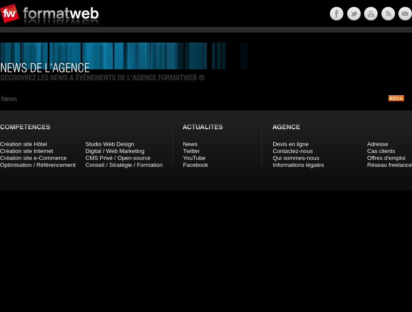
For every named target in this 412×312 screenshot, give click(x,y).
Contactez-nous (293, 151)
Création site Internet (26, 151)
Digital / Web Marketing (114, 151)
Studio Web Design (109, 144)
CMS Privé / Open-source (117, 158)
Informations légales (298, 165)
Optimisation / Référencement (37, 165)
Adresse (377, 144)
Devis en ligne (291, 144)
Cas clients (381, 151)
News (190, 144)
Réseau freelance (389, 165)
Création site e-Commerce (33, 158)
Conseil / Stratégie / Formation (124, 165)
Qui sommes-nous (296, 158)
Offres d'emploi (386, 158)
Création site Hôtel (23, 144)
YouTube (194, 158)
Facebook (195, 165)
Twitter (191, 151)
